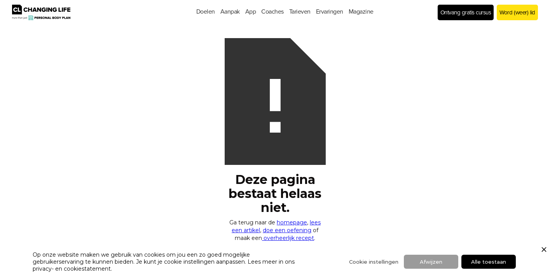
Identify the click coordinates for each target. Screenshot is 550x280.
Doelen (205, 12)
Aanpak (230, 12)
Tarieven (300, 12)
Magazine (361, 12)
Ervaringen (329, 12)
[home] (72, 12)
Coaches (272, 12)
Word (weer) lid (517, 12)
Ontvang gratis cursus (465, 12)
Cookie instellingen (373, 262)
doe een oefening (287, 230)
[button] (206, 11)
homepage (292, 222)
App (250, 12)
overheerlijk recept (288, 238)
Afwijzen (431, 262)
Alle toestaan (488, 262)
